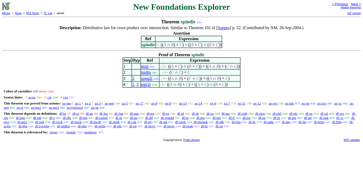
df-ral (324, 114)
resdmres (90, 132)
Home (18, 13)
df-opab (188, 126)
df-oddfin (63, 126)
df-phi (117, 126)
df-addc (269, 122)
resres (53, 132)
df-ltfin (337, 122)
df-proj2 (169, 126)
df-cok (131, 122)
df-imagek (201, 122)
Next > (356, 4)
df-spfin (100, 126)
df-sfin (82, 126)
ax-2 (88, 103)
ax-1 (78, 103)
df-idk (220, 122)
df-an (89, 114)
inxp (144, 66)
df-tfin (22, 126)
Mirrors (6, 13)
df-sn (261, 118)
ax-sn (94, 107)
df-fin (302, 122)
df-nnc (286, 122)
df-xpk (39, 122)
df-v (52, 118)
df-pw (247, 118)
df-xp (219, 126)
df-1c (339, 118)
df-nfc (293, 114)
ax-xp (305, 103)
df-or (75, 114)
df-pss (200, 118)
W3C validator (352, 140)
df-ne (309, 114)
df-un (133, 118)
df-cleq (260, 114)
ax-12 (257, 103)
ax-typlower (75, 107)
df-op (133, 126)
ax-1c (338, 103)
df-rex (340, 114)
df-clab (242, 114)
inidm (146, 72)
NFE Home (32, 13)
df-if (232, 118)
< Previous (340, 4)
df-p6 (148, 122)
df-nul (216, 118)
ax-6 (213, 103)
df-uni (292, 118)
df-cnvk (57, 122)
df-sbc (67, 118)
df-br (204, 126)
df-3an (118, 114)
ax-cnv (321, 103)
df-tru (150, 114)
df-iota (236, 122)
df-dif (149, 118)
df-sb (195, 114)
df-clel (277, 114)
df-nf (180, 114)
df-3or (103, 114)
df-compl (101, 118)
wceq (31, 97)
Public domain (191, 140)
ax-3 (98, 103)
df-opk (324, 118)
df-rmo (20, 118)
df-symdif (167, 118)
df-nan (134, 114)
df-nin (83, 118)
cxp (65, 97)
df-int (308, 118)
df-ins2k (76, 122)
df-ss (185, 118)
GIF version (354, 13)
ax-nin (289, 103)
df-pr (276, 118)
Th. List (48, 13)
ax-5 (125, 103)
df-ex (165, 114)
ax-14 (198, 103)
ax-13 (183, 103)
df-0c (252, 122)
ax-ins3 (54, 107)
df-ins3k (95, 122)
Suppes (224, 27)
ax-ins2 (36, 107)
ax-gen (109, 103)
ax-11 (241, 103)
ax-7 (227, 103)
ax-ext (273, 103)
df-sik (163, 122)
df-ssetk (180, 122)
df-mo (226, 114)
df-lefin (319, 122)
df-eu (210, 114)
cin (49, 97)
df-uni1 (22, 122)
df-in (118, 118)
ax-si (20, 107)
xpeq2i (147, 78)
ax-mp (66, 103)
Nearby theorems (351, 7)
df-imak (114, 122)
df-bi (62, 114)
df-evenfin (42, 126)
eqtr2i (146, 84)
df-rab (37, 118)
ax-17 (139, 103)
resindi (71, 132)
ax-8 (168, 103)
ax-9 (154, 103)
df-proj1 (150, 126)
